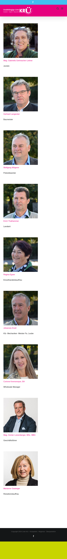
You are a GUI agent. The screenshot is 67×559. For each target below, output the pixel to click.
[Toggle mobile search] (58, 8)
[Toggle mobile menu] (62, 8)
